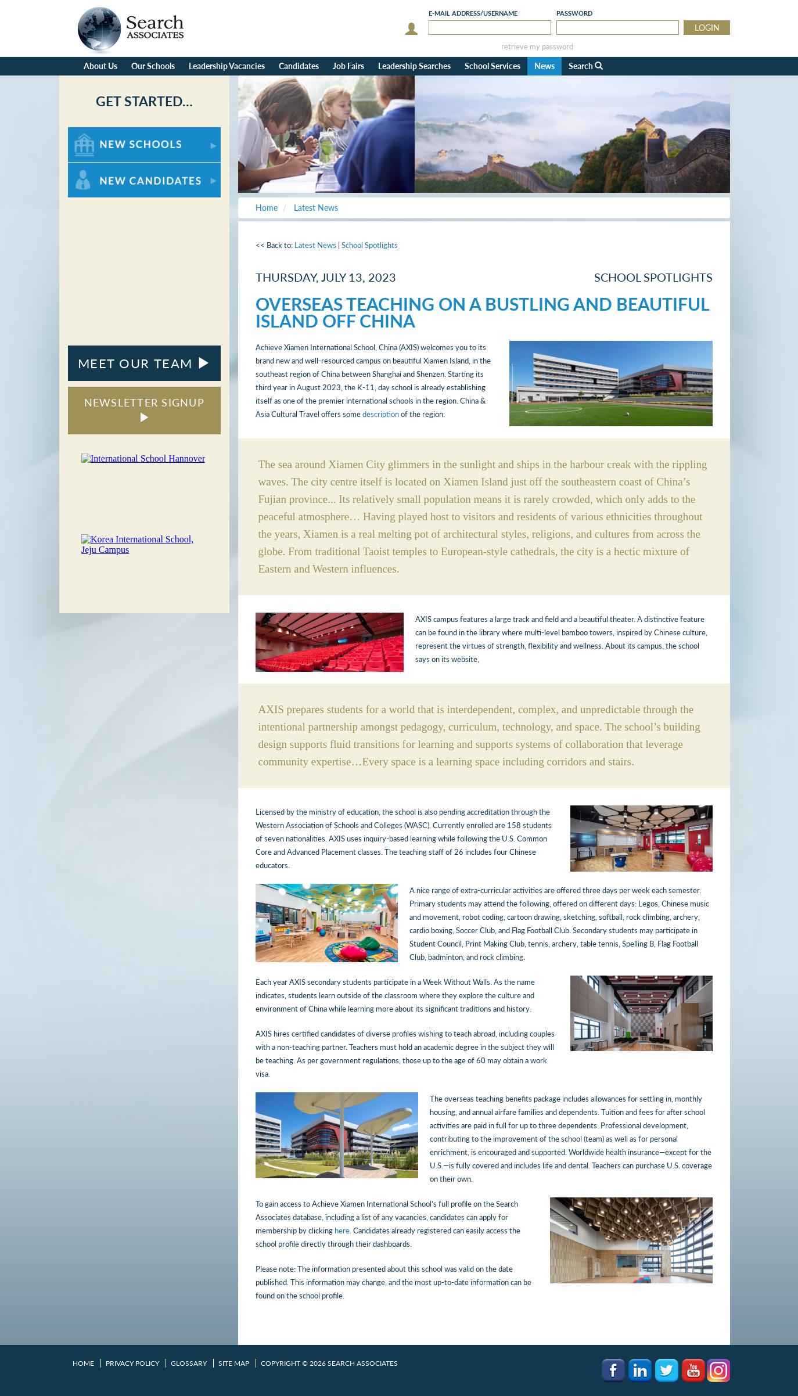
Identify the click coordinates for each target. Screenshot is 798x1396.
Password (574, 13)
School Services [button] (492, 66)
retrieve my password (537, 46)
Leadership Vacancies (227, 66)
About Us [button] (100, 66)
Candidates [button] (299, 66)
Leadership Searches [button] (414, 66)
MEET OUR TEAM (144, 363)
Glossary (189, 1363)
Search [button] (586, 66)
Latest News (315, 245)
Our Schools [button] (153, 66)
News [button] (544, 66)
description (380, 414)
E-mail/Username (473, 13)
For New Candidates (104, 168)
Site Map (233, 1363)
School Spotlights (370, 245)
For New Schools (98, 133)
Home (83, 1363)
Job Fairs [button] (348, 66)
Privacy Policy (132, 1363)
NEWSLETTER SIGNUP (144, 409)
